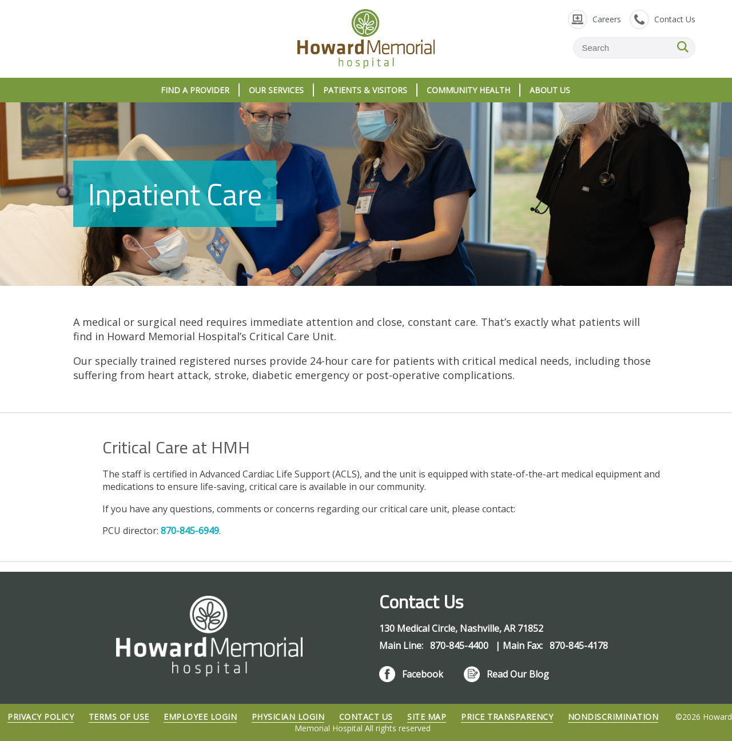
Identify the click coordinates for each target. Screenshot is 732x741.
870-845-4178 (579, 645)
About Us (550, 90)
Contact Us (674, 19)
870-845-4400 (460, 645)
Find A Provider (195, 90)
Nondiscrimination (613, 716)
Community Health (468, 90)
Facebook (422, 674)
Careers (606, 19)
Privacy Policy (40, 716)
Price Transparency (507, 716)
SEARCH (683, 47)
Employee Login (200, 716)
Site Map (426, 716)
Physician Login (288, 716)
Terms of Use (119, 716)
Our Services (276, 90)
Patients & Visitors (365, 90)
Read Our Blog (518, 674)
